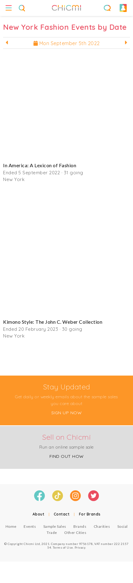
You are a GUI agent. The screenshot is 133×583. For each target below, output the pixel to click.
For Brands (90, 514)
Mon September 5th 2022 (66, 43)
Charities (102, 526)
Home (11, 526)
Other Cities (75, 532)
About (39, 514)
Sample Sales (54, 526)
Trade (52, 532)
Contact (62, 514)
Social (122, 526)
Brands (79, 526)
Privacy (80, 547)
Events (30, 526)
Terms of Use (63, 547)
